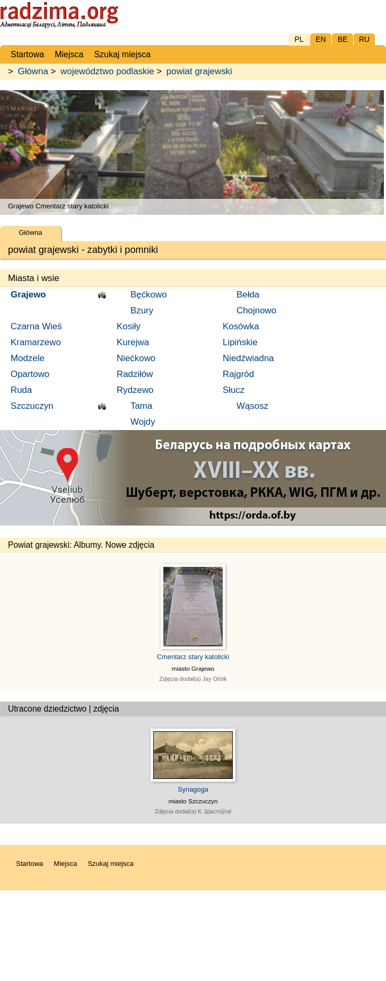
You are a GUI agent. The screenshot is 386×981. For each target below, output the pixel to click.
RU (364, 39)
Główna (33, 71)
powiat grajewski (199, 71)
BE (343, 39)
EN (320, 39)
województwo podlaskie (107, 71)
